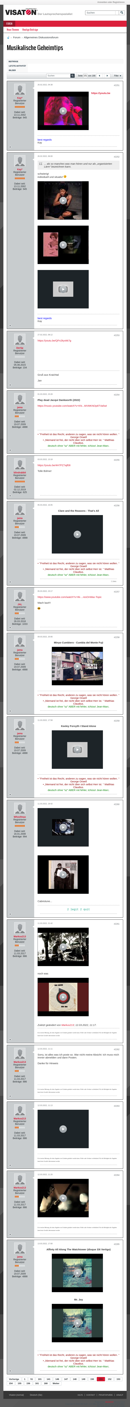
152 (110, 1379)
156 (28, 1383)
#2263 (117, 1106)
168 (46, 1383)
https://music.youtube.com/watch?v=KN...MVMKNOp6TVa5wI (72, 405)
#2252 (117, 157)
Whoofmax (20, 817)
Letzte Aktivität (17, 66)
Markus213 (20, 936)
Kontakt (90, 1395)
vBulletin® (109, 1402)
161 (37, 1383)
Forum (16, 37)
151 (101, 1379)
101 (40, 1379)
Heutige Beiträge (30, 30)
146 (57, 1379)
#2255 (117, 460)
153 (118, 1379)
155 (19, 1383)
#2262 (117, 1049)
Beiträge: (17, 117)
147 (66, 1379)
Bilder (12, 70)
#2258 (117, 637)
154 (11, 1383)
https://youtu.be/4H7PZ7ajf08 (54, 465)
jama (20, 407)
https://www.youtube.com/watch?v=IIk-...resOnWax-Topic (70, 597)
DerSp (19, 348)
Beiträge (13, 61)
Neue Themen (13, 30)
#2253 (117, 335)
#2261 (117, 924)
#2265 (117, 1244)
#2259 (117, 721)
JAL (20, 604)
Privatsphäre (106, 1395)
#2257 (117, 592)
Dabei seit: (19, 112)
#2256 (117, 505)
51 (31, 1379)
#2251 (117, 85)
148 (75, 1379)
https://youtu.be (100, 93)
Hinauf (119, 1395)
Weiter (56, 1383)
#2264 (117, 1175)
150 (92, 1379)
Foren (9, 24)
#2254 (117, 395)
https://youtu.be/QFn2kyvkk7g (54, 340)
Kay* (19, 98)
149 (83, 1379)
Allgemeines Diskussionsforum (41, 37)
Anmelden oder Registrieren (111, 2)
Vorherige (14, 1379)
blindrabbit (20, 472)
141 (48, 1379)
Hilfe (80, 1395)
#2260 (117, 804)
